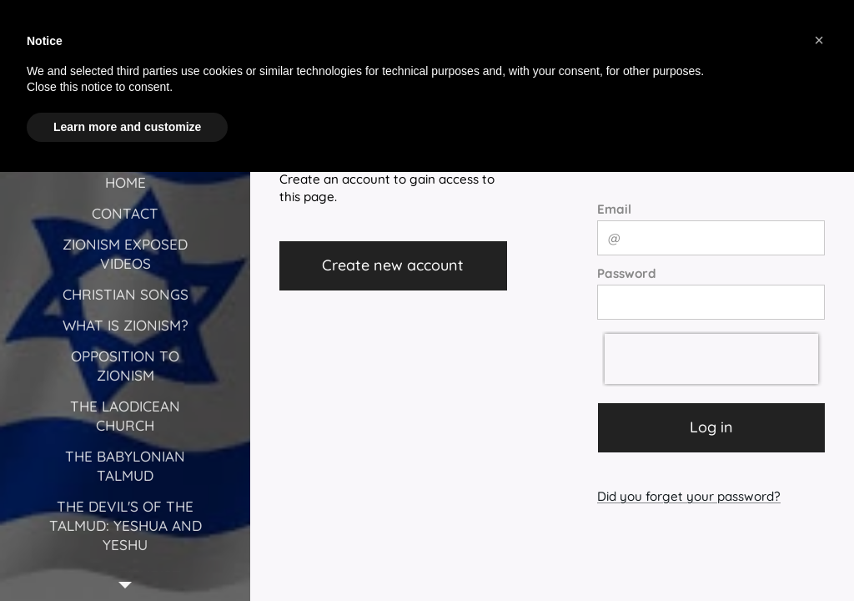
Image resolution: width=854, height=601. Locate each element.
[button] (819, 40)
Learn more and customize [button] (127, 127)
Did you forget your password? (689, 496)
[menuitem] (125, 182)
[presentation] (711, 359)
